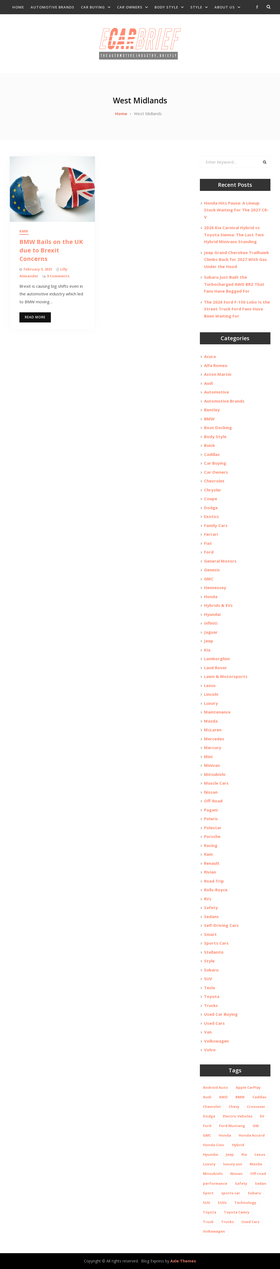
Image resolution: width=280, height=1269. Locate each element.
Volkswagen (216, 1041)
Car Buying (93, 7)
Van (208, 1032)
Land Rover (215, 667)
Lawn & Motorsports (225, 676)
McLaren (212, 729)
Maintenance (217, 712)
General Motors (220, 561)
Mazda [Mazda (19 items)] (256, 1164)
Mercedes (214, 738)
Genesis (212, 569)
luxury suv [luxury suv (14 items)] (232, 1164)
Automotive (216, 392)
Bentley (212, 409)
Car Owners (129, 7)
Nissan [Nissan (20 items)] (236, 1173)
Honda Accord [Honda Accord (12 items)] (252, 1135)
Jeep (208, 641)
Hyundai (212, 614)
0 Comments (58, 275)
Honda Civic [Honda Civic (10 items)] (213, 1144)
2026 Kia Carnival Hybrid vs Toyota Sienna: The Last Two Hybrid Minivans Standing (234, 234)
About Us (224, 7)
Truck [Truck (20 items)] (208, 1221)
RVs (207, 898)
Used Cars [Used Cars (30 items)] (250, 1221)
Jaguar (211, 632)
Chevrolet (214, 481)
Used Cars (214, 1023)
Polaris (211, 818)
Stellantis (214, 952)
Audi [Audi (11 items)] (207, 1097)
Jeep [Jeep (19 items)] (230, 1154)
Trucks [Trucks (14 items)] (227, 1221)
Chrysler (212, 490)
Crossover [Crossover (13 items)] (256, 1106)
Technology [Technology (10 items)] (245, 1202)
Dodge (211, 507)
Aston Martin (217, 374)
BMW (23, 231)
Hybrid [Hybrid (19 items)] (238, 1144)
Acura (210, 356)
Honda (210, 596)
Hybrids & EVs (218, 605)
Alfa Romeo (216, 365)
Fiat (208, 543)
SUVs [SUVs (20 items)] (222, 1202)
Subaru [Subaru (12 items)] (254, 1193)
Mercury (212, 747)
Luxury (211, 703)
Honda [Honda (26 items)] (225, 1135)
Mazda (211, 721)
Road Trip (214, 881)
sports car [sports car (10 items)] (230, 1193)
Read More (35, 317)
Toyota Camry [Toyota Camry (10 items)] (236, 1212)
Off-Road (213, 801)
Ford (209, 552)
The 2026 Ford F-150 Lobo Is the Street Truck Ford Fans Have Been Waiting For (237, 309)
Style (196, 7)
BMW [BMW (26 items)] (240, 1097)
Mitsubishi (214, 774)
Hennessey (215, 587)
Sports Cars (216, 943)
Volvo (210, 1049)
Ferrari (211, 534)
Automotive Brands (52, 7)
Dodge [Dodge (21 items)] (209, 1116)
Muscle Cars (216, 783)
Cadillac (212, 454)
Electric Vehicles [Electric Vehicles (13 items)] (237, 1116)
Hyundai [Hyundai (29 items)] (210, 1154)
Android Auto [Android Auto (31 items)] (215, 1087)
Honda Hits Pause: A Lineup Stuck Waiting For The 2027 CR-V (236, 210)
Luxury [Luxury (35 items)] (209, 1164)
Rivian (210, 872)
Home (18, 7)
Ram (208, 854)
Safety (211, 907)
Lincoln (211, 694)
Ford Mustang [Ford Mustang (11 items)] (232, 1125)
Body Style (166, 7)
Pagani (211, 810)
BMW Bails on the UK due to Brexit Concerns (51, 250)
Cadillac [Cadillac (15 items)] (259, 1097)
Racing (210, 845)
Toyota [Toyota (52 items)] (209, 1212)
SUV (208, 978)
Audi (208, 383)
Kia (207, 650)
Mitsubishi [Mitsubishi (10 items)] (213, 1173)
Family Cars (216, 525)
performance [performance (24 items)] (215, 1183)
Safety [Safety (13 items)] (241, 1183)
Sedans (211, 916)
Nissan (211, 792)
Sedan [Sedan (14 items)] (260, 1183)
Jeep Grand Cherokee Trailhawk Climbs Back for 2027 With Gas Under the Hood (236, 259)
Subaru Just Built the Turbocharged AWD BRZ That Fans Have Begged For (234, 284)
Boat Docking (218, 427)
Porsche (212, 836)
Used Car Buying (221, 1014)
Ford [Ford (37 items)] (207, 1125)
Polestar (212, 827)
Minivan (212, 765)
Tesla (209, 987)
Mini (208, 756)
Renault (212, 863)
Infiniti (210, 623)
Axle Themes (183, 1261)
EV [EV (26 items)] (262, 1116)
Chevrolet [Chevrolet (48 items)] (212, 1106)
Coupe (210, 498)
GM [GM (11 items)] (256, 1125)
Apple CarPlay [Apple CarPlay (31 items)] (248, 1087)
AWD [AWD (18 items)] (223, 1097)
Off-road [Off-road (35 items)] (258, 1173)
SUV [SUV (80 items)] (206, 1202)
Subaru (211, 970)
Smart (210, 934)
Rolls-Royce (216, 889)
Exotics (211, 516)
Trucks (211, 1005)
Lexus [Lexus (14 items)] (260, 1154)
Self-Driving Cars (221, 925)
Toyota (211, 996)
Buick (209, 445)
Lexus (210, 685)
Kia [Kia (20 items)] (244, 1154)
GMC (209, 578)
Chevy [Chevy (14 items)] (234, 1106)
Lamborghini (217, 658)
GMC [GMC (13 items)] (207, 1135)
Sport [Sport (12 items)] (208, 1193)
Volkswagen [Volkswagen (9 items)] (214, 1231)
